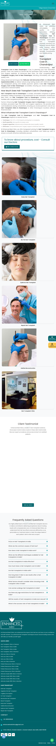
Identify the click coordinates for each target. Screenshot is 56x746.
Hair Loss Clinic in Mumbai (8, 661)
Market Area (42, 743)
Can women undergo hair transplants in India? (24, 588)
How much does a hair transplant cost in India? (24, 566)
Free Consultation (12, 147)
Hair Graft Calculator (52, 338)
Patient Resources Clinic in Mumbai (10, 671)
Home (21, 15)
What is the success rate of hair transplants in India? (26, 604)
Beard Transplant (5, 701)
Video (48, 743)
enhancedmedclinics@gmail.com (13, 724)
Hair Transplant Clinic (28, 411)
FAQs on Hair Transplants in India (19, 541)
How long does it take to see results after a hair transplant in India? (24, 576)
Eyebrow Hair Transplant (28, 282)
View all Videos (28, 505)
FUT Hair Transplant (6, 696)
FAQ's (53, 743)
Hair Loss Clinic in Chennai (8, 654)
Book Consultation (52, 345)
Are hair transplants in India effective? (21, 561)
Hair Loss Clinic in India (7, 659)
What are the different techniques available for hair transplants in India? (25, 556)
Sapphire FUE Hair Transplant (9, 691)
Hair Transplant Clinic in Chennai (10, 644)
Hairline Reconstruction (28, 368)
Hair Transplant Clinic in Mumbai (9, 651)
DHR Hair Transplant (6, 688)
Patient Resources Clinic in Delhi (9, 666)
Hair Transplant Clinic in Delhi (9, 646)
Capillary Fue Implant (6, 693)
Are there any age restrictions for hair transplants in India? (26, 594)
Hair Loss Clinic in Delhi (7, 656)
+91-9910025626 (8, 719)
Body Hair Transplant (28, 197)
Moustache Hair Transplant (8, 698)
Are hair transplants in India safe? (19, 570)
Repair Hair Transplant (28, 325)
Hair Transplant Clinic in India (9, 649)
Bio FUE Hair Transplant (28, 240)
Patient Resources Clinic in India (9, 669)
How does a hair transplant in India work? (22, 550)
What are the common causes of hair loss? (23, 546)
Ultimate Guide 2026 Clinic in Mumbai (11, 681)
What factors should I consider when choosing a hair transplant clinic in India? (26, 583)
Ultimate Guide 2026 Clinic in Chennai (11, 674)
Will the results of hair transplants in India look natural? (27, 599)
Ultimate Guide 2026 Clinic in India (10, 678)
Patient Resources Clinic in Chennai (11, 664)
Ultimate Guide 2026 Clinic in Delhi (10, 676)
